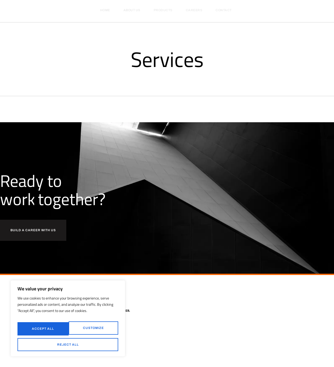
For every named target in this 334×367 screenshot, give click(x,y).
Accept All (68, 344)
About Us (131, 10)
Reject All (92, 331)
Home (105, 10)
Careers (194, 10)
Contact (224, 10)
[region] (67, 322)
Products (163, 10)
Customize (41, 331)
